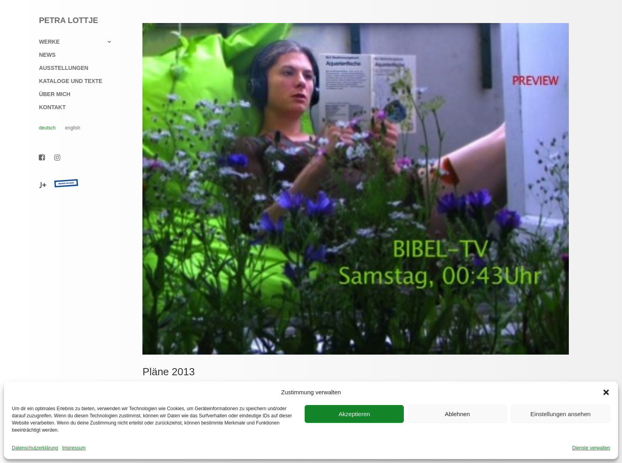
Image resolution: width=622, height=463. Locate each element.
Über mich (50, 94)
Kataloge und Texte (66, 81)
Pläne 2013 (168, 372)
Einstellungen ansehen (560, 414)
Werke (45, 42)
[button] (606, 392)
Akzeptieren (354, 414)
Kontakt (48, 107)
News (43, 55)
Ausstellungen (59, 68)
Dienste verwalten (591, 448)
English (68, 128)
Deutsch (43, 128)
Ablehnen (457, 414)
